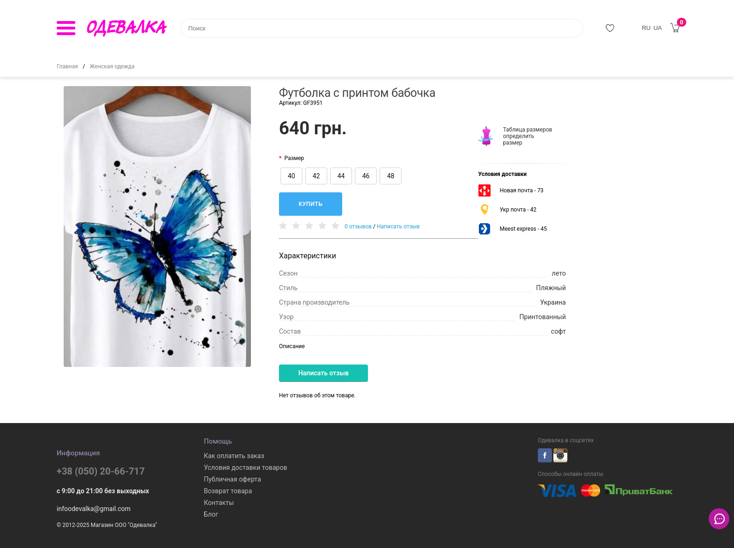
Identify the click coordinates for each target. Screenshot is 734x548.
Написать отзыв (398, 226)
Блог (211, 514)
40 (291, 176)
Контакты (219, 502)
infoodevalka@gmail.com (94, 508)
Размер (294, 158)
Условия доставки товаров (245, 467)
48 (391, 176)
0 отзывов (358, 226)
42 (316, 176)
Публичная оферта (232, 479)
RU (646, 27)
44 (341, 176)
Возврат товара (228, 491)
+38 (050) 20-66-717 (101, 471)
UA (657, 27)
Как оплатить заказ (234, 456)
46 (366, 176)
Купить (311, 204)
